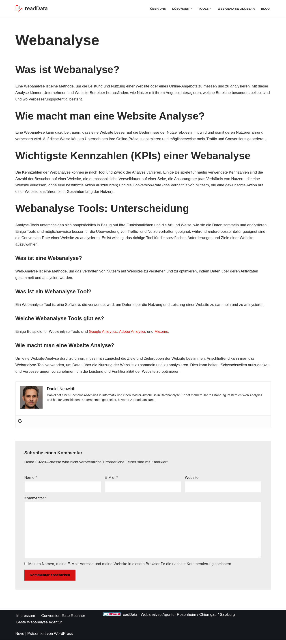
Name (30, 478)
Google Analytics (103, 332)
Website (191, 478)
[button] (191, 8)
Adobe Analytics (132, 332)
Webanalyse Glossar (236, 8)
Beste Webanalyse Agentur (39, 622)
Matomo (162, 332)
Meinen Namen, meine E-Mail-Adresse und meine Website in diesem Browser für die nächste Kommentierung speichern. (130, 564)
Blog (265, 8)
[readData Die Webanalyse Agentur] (31, 8)
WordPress (63, 634)
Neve (19, 634)
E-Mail (111, 478)
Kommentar (35, 498)
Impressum (25, 616)
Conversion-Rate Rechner (63, 616)
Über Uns (158, 8)
